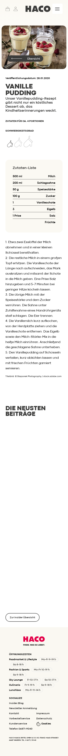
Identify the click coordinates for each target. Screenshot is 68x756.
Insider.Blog (16, 703)
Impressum (43, 713)
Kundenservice (18, 724)
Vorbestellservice (19, 718)
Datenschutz (44, 718)
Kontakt (14, 713)
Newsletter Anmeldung (23, 708)
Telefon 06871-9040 (20, 729)
